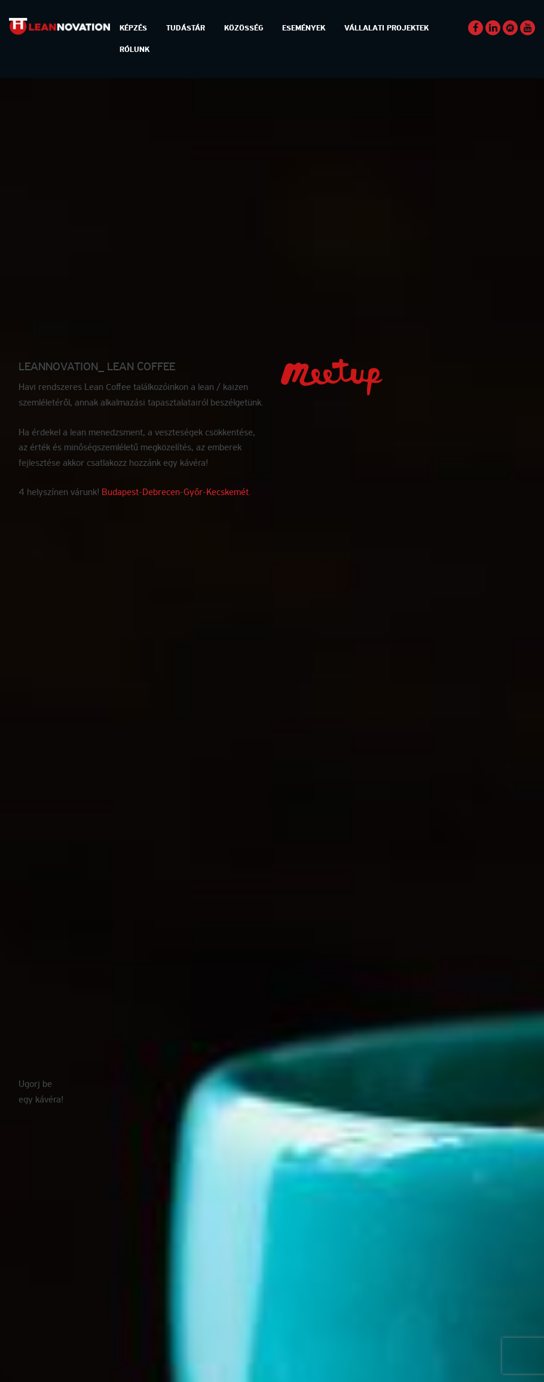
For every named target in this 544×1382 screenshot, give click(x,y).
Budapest (120, 492)
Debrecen (161, 492)
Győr (193, 492)
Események (303, 28)
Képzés (133, 28)
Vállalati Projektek (386, 28)
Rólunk (134, 50)
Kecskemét (227, 492)
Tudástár (185, 28)
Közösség (243, 28)
